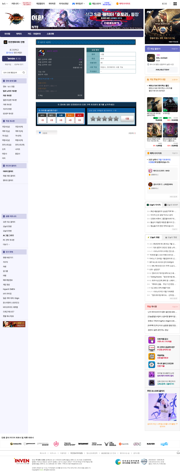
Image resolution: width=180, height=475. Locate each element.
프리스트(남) (6, 145)
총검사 (17, 154)
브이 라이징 (7, 294)
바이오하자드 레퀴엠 (10, 307)
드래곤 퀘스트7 (8, 312)
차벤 (4, 266)
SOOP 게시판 (8, 113)
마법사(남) (6, 140)
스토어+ (175, 80)
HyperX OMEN (9, 289)
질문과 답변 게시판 (10, 100)
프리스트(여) (19, 145)
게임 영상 (6, 285)
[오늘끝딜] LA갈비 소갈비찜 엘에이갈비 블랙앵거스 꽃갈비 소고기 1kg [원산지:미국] (163, 316)
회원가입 (8, 64)
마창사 (4, 154)
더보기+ (175, 49)
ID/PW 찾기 (18, 64)
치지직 (5, 262)
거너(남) (5, 136)
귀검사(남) (6, 127)
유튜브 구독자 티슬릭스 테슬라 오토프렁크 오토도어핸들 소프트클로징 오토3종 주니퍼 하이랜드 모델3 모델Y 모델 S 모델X (163, 321)
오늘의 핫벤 (7, 226)
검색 (23, 72)
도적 (3, 149)
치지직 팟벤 (7, 109)
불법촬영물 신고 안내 (108, 453)
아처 (3, 158)
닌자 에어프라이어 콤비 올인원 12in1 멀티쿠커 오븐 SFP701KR (163, 312)
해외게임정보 (8, 280)
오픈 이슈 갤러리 (9, 222)
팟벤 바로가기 (8, 257)
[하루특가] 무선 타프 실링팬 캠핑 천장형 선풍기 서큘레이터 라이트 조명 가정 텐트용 (163, 325)
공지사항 (136, 453)
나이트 (17, 149)
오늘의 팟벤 (7, 231)
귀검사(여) (19, 127)
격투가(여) (19, 131)
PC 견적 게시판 (8, 240)
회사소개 (43, 453)
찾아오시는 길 (124, 453)
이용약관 (63, 453)
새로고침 (173, 196)
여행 (4, 275)
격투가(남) (6, 131)
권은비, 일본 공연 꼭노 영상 (158, 330)
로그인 (164, 4)
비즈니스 (53, 453)
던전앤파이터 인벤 (16, 42)
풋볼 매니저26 (8, 316)
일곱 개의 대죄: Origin (11, 298)
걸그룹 (5, 271)
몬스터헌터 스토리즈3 (11, 303)
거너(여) (18, 136)
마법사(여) (19, 140)
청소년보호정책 (91, 453)
